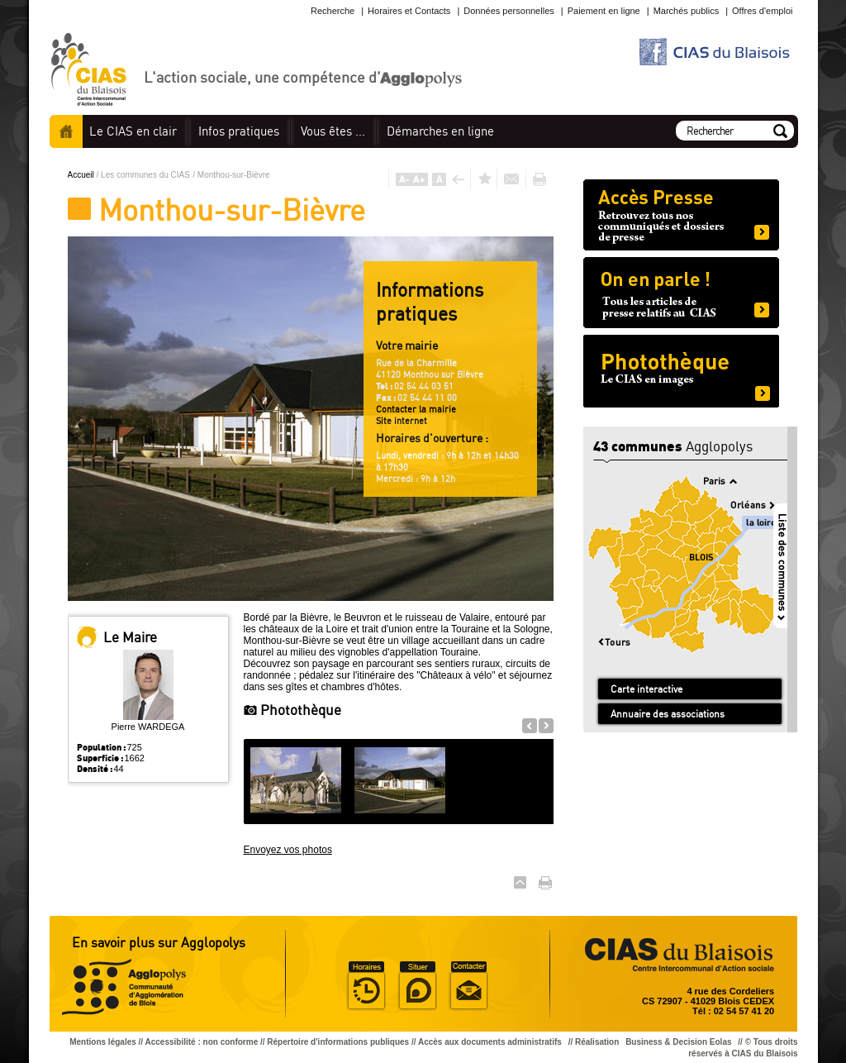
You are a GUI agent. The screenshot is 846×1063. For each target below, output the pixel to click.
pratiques (238, 131)
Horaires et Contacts (409, 11)
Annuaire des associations (668, 714)
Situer (417, 986)
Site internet (401, 421)
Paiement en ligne (604, 11)
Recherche (332, 11)
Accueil (66, 131)
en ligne (440, 131)
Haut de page (520, 882)
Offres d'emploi (762, 11)
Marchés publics (686, 11)
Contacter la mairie (416, 409)
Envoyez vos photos (288, 850)
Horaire (366, 986)
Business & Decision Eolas (678, 1041)
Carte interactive (646, 689)
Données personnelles (508, 11)
